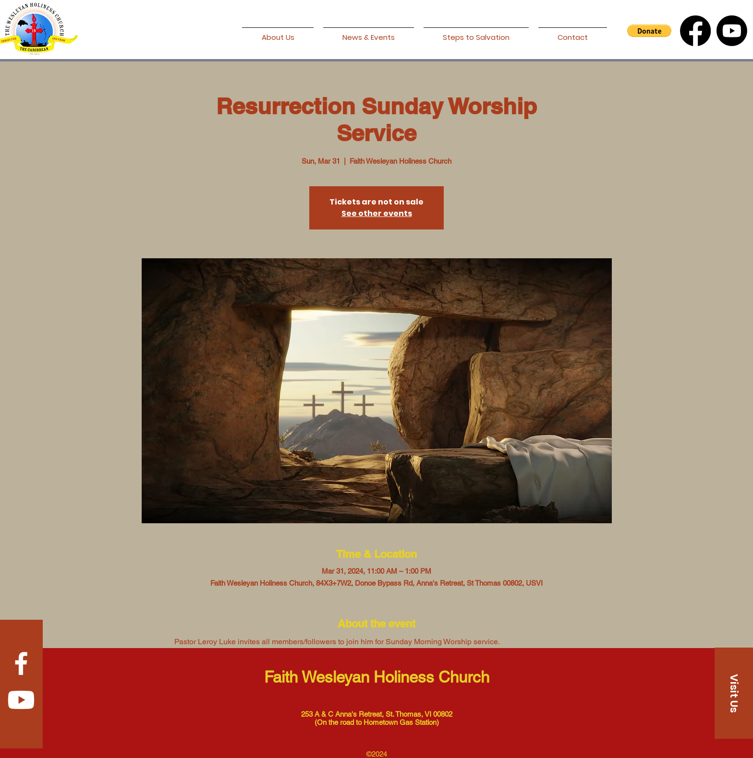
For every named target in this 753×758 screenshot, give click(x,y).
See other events (376, 213)
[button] (649, 30)
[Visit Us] (734, 693)
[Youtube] (732, 30)
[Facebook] (695, 30)
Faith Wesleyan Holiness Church (376, 677)
